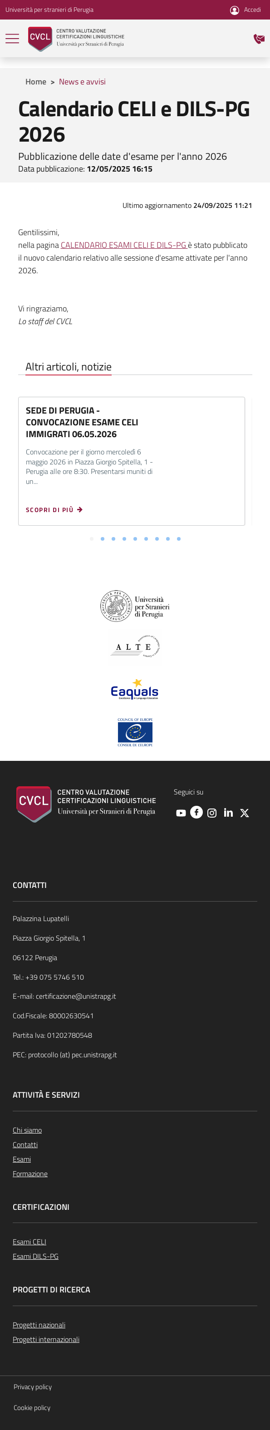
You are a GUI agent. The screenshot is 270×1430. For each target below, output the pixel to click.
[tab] (91, 539)
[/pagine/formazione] (135, 1173)
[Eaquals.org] (135, 690)
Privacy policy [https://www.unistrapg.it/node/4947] (33, 1386)
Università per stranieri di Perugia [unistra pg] (49, 9)
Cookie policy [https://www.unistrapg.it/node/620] (32, 1407)
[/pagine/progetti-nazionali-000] (135, 1324)
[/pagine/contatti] (135, 1144)
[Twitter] (244, 812)
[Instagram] (212, 812)
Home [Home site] (35, 81)
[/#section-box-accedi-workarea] (245, 9)
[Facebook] (196, 811)
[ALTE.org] (135, 647)
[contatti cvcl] (259, 38)
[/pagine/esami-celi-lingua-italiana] (135, 1241)
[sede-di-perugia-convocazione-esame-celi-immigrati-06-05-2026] (58, 510)
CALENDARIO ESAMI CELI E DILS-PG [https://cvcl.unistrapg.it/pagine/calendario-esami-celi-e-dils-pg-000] (124, 245)
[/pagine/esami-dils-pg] (135, 1256)
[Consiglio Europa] (135, 731)
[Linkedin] (228, 812)
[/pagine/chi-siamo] (135, 1130)
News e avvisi (82, 81)
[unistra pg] (135, 605)
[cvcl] (76, 38)
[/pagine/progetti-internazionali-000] (135, 1339)
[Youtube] (181, 812)
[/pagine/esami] (135, 1159)
